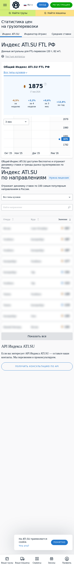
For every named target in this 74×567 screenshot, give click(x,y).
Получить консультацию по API (37, 366)
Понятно (59, 542)
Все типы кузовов (14, 72)
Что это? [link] (24, 546)
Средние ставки (61, 34)
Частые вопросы (13, 56)
